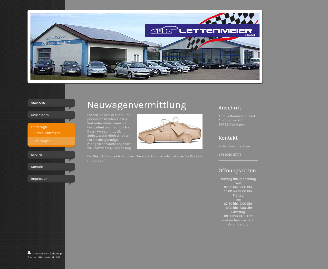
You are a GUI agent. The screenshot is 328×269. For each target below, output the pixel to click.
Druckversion (39, 253)
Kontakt (196, 156)
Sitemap (56, 253)
